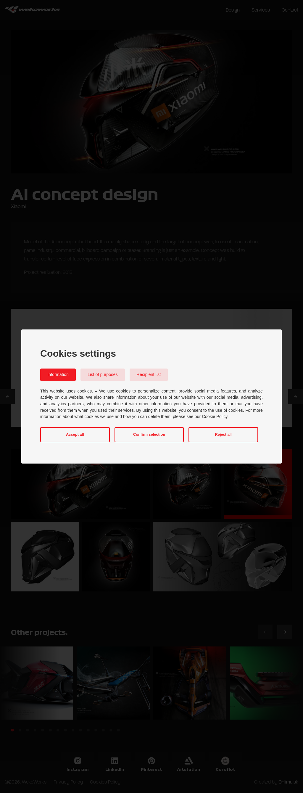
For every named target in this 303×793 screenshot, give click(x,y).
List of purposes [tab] (103, 374)
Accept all (75, 434)
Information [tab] (58, 374)
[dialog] (151, 396)
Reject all (223, 434)
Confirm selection (149, 434)
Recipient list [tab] (149, 374)
